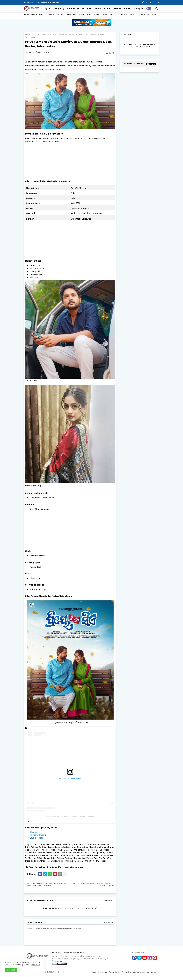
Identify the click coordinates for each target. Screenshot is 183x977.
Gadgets (128, 8)
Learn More (35, 964)
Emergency (29, 2)
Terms (111, 972)
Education (54, 2)
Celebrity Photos (52, 14)
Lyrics (116, 14)
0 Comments (108, 922)
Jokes (131, 14)
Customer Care (143, 14)
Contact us (57, 961)
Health (124, 14)
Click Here (151, 64)
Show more (108, 900)
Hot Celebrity (78, 14)
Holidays (155, 14)
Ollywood (48, 8)
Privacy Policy (121, 972)
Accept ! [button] (11, 970)
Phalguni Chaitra (38, 835)
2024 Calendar (93, 14)
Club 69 (33, 832)
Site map (132, 972)
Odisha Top (107, 14)
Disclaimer (102, 972)
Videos (98, 8)
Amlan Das (40, 867)
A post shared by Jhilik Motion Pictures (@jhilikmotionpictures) (70, 816)
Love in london (37, 837)
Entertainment (73, 8)
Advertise (141, 972)
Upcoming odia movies (41, 34)
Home (26, 14)
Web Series (66, 14)
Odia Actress (36, 14)
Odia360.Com (51, 972)
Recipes (117, 8)
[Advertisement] (70, 162)
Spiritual (107, 8)
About (94, 972)
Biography (59, 8)
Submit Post (42, 2)
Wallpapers (87, 8)
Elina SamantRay (54, 867)
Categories (139, 8)
